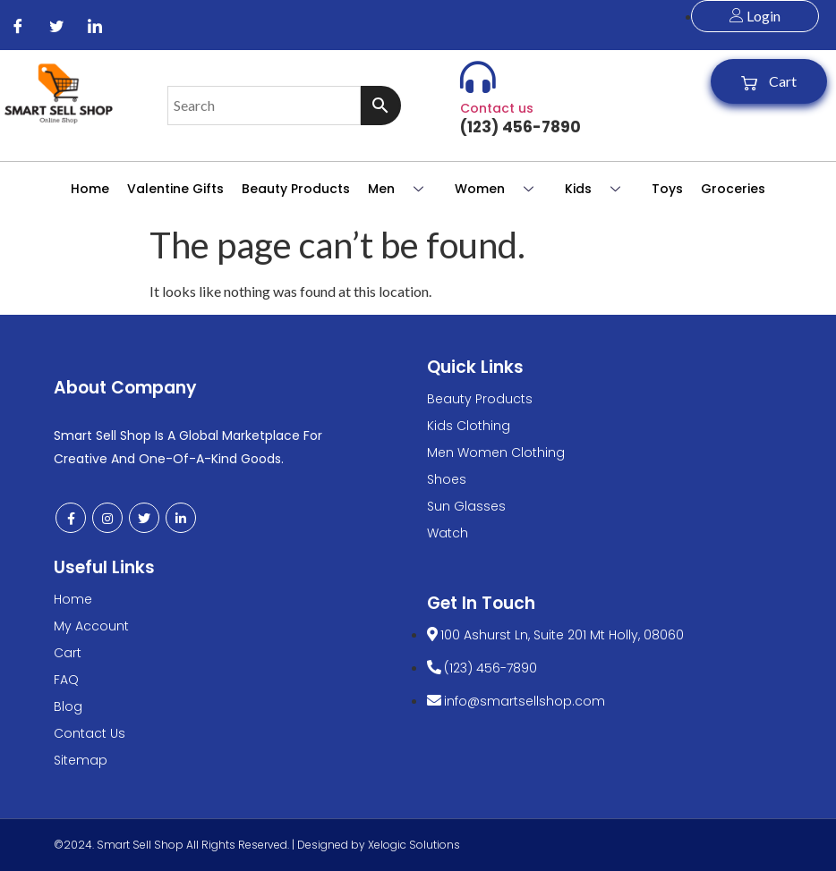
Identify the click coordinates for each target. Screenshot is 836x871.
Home (90, 189)
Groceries (733, 189)
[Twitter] (56, 25)
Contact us (496, 108)
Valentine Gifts (175, 189)
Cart (769, 81)
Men (402, 189)
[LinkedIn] (94, 25)
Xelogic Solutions (414, 844)
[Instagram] (107, 518)
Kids (599, 189)
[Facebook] (17, 25)
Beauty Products (296, 189)
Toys (667, 189)
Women (501, 189)
